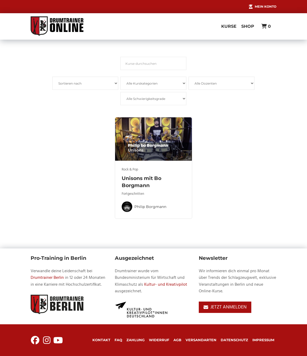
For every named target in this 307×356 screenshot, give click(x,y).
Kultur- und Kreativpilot (165, 284)
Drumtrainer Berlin (47, 277)
